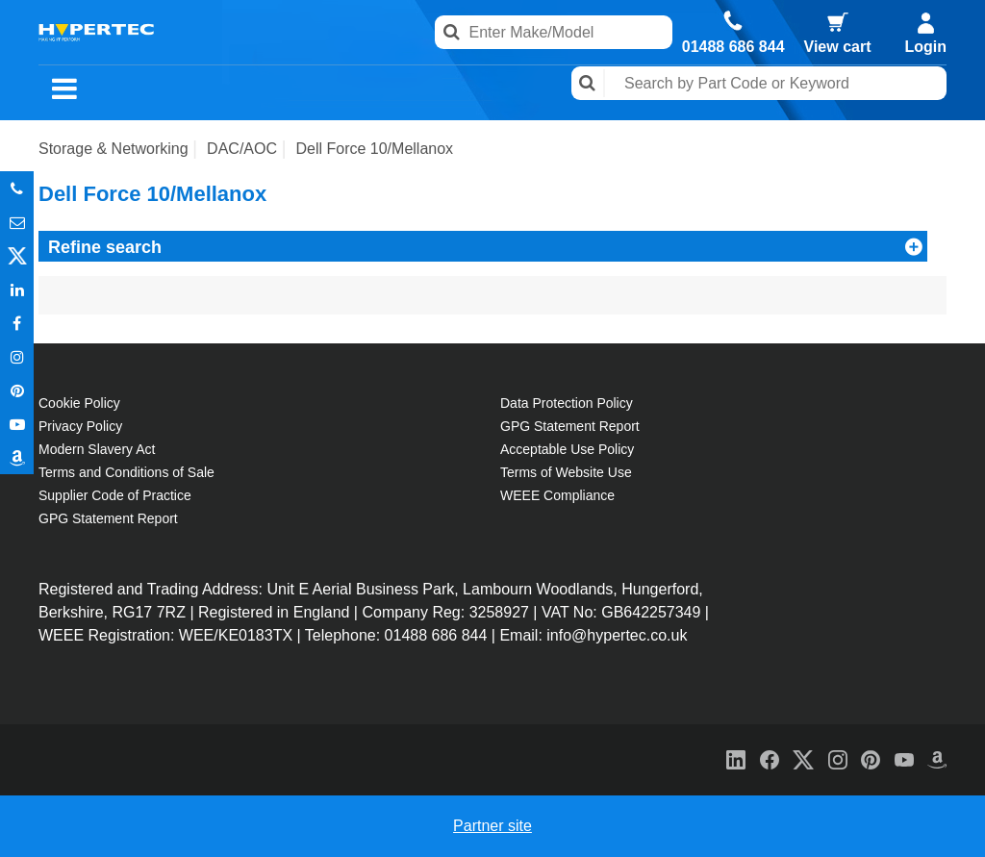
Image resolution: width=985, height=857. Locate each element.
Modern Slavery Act (96, 449)
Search (588, 83)
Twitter (17, 255)
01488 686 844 (733, 47)
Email (17, 222)
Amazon (17, 457)
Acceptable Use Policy (567, 449)
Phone (17, 188)
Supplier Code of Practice (114, 495)
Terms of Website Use (566, 472)
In (17, 289)
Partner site (492, 826)
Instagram (17, 356)
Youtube (17, 424)
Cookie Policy (79, 403)
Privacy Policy (80, 426)
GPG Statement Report (108, 518)
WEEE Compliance (557, 495)
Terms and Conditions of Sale (126, 472)
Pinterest (17, 390)
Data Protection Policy (566, 403)
